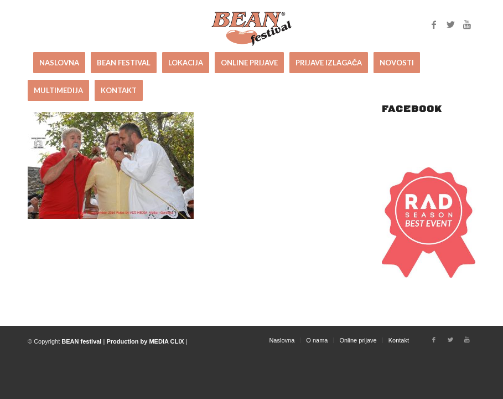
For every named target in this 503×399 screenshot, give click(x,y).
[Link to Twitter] (450, 24)
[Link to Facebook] (434, 24)
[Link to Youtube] (467, 24)
